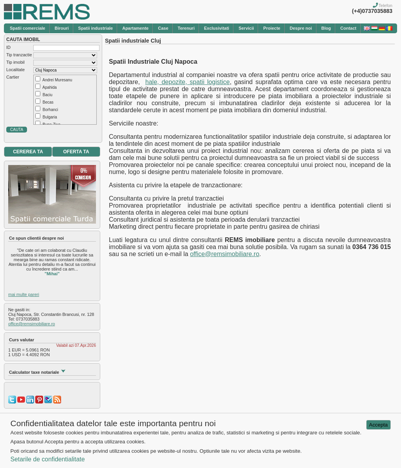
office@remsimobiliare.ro (31, 323)
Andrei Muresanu (57, 80)
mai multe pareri (23, 294)
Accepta (378, 425)
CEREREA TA (28, 151)
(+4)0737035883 (372, 11)
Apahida (49, 87)
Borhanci (50, 110)
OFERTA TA (76, 151)
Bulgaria (50, 117)
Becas (48, 102)
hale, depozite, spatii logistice (187, 82)
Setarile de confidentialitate (47, 459)
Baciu (47, 95)
